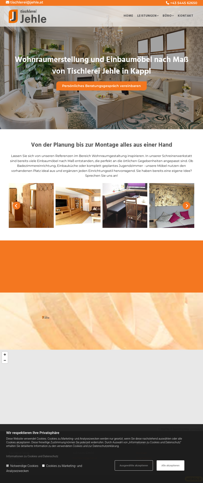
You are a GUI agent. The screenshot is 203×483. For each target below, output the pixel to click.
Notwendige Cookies (22, 466)
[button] (101, 85)
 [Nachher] (186, 205)
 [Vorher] (16, 205)
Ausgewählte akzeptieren (134, 465)
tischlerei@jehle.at (26, 2)
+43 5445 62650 (183, 3)
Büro (167, 15)
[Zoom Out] (5, 360)
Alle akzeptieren (170, 465)
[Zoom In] (5, 354)
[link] (147, 16)
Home (128, 15)
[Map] (101, 390)
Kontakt (185, 15)
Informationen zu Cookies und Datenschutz (32, 456)
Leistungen (147, 15)
